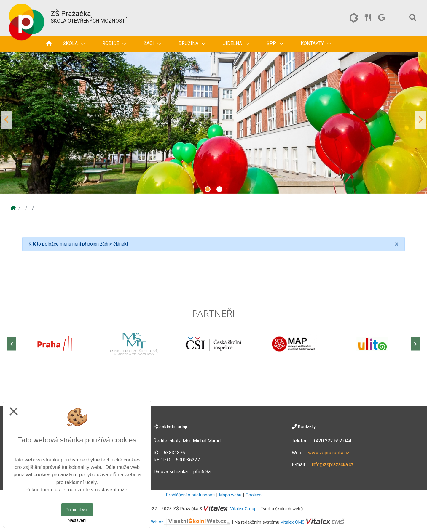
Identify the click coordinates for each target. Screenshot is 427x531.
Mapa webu (230, 495)
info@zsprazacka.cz (333, 464)
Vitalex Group (243, 508)
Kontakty (316, 43)
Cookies (254, 495)
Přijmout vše (77, 509)
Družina (192, 43)
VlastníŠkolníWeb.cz (177, 521)
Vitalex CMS (293, 521)
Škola (74, 43)
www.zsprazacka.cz (328, 452)
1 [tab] (208, 189)
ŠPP (275, 43)
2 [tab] (219, 189)
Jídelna (236, 43)
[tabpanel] (213, 120)
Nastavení (77, 520)
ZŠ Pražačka (71, 13)
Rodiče (114, 43)
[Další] (415, 344)
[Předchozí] (11, 344)
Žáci (152, 43)
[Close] (396, 244)
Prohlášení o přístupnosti (190, 495)
